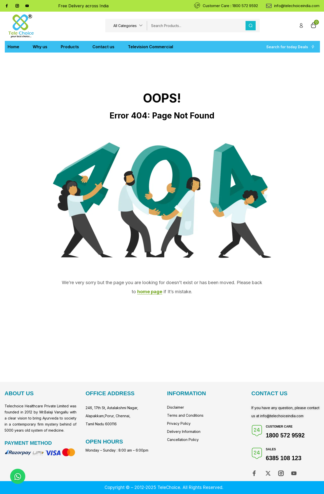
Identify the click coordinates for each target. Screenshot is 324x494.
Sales (271, 449)
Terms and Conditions (185, 415)
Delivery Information (183, 431)
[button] (128, 25)
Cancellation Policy (183, 439)
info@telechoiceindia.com (281, 416)
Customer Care (279, 426)
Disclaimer (175, 407)
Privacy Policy (179, 423)
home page (149, 291)
